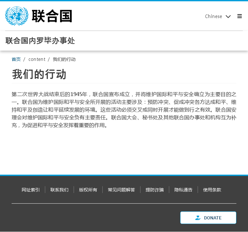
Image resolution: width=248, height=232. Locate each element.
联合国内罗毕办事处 (40, 40)
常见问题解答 (121, 190)
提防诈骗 (155, 190)
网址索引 (31, 190)
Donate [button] (208, 218)
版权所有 (88, 190)
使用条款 (212, 190)
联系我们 (59, 190)
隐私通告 (183, 190)
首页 (16, 59)
